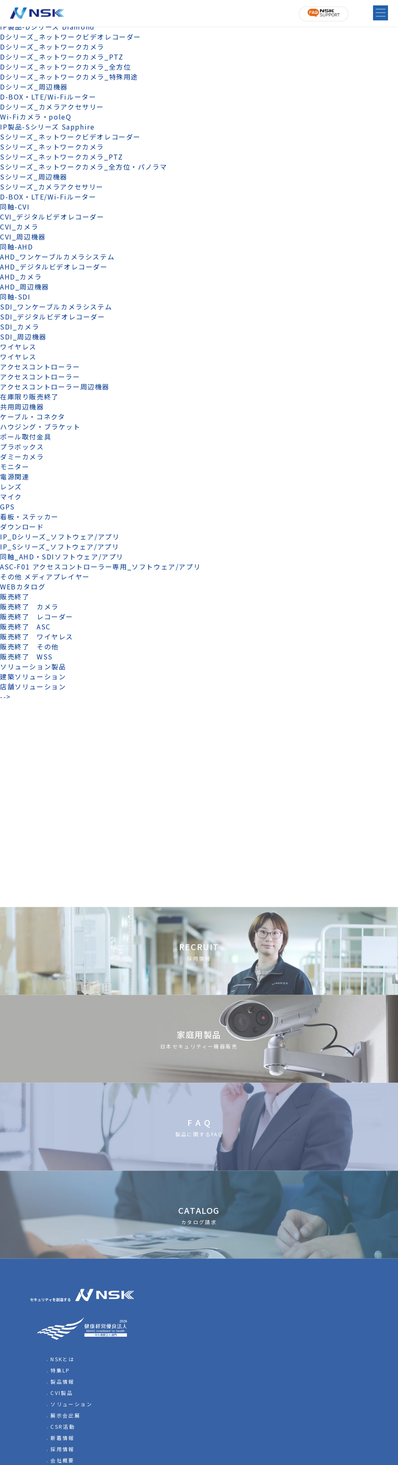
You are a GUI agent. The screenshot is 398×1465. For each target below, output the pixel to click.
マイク (11, 497)
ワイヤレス (18, 347)
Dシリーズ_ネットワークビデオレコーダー (70, 37)
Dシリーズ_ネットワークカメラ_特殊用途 (69, 77)
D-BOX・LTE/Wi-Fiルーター (48, 97)
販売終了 (14, 596)
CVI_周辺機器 (23, 237)
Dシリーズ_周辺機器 (34, 87)
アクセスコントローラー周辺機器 (54, 387)
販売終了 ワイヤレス (36, 636)
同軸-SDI (15, 297)
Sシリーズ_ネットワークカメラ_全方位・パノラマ (83, 167)
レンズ (11, 487)
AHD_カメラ (21, 277)
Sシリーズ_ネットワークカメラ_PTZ (61, 157)
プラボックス (22, 447)
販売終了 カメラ (33, 606)
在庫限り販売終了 (29, 397)
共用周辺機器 (22, 407)
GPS (7, 507)
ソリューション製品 (33, 666)
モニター (14, 467)
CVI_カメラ (19, 227)
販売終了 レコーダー (40, 616)
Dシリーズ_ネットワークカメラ (52, 47)
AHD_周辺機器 (24, 287)
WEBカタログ (22, 586)
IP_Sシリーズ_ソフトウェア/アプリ (59, 547)
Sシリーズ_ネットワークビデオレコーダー (70, 137)
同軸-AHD (16, 247)
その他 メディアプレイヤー (45, 577)
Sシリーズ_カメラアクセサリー (52, 187)
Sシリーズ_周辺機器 (33, 177)
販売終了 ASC (25, 626)
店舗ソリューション (33, 686)
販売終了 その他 (29, 646)
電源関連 (14, 477)
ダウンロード (22, 527)
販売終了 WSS (26, 656)
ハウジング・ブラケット (40, 427)
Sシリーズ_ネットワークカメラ (52, 147)
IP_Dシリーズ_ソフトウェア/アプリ (59, 537)
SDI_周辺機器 (23, 337)
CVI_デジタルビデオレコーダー (52, 217)
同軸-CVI (15, 207)
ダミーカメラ (22, 457)
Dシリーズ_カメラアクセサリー (52, 107)
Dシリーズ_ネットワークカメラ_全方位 (65, 67)
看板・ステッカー (29, 517)
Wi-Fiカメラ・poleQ (35, 117)
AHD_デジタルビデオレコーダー (54, 267)
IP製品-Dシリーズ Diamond (47, 27)
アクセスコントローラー (40, 367)
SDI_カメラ (19, 327)
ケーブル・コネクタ (32, 417)
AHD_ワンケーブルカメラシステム (57, 257)
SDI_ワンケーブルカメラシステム (56, 307)
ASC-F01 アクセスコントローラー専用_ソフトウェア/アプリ (100, 567)
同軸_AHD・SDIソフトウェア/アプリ (62, 557)
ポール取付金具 (25, 437)
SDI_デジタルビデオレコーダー (52, 317)
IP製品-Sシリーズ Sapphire (47, 127)
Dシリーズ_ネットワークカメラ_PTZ (61, 57)
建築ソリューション (33, 676)
